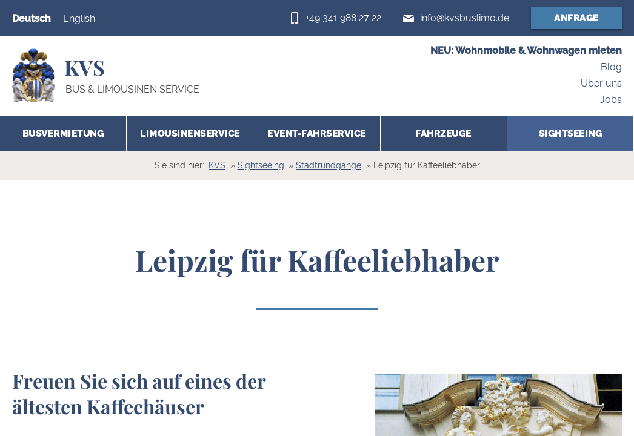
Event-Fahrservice (316, 133)
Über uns (601, 83)
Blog (611, 67)
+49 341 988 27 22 (343, 18)
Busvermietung (63, 133)
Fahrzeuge (443, 133)
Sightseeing (570, 133)
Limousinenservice (190, 133)
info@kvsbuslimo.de (464, 18)
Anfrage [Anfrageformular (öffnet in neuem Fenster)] (576, 18)
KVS (217, 165)
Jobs (611, 99)
